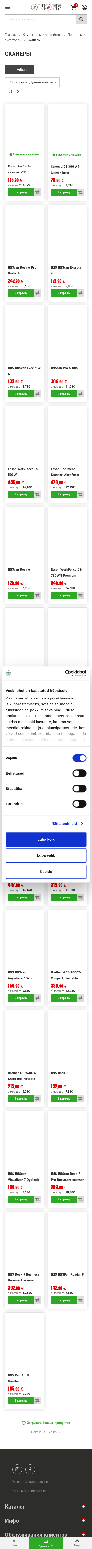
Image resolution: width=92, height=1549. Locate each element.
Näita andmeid (64, 823)
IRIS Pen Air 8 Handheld (18, 1378)
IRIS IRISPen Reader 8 (67, 1274)
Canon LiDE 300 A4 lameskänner (65, 169)
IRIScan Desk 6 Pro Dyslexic (22, 270)
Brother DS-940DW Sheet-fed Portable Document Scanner (22, 1079)
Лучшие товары (43, 82)
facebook (30, 1469)
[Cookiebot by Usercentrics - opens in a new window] (65, 673)
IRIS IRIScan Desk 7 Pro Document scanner (67, 1176)
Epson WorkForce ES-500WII (23, 472)
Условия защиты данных (30, 1481)
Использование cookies (29, 1490)
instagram (17, 1469)
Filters (19, 69)
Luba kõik (45, 839)
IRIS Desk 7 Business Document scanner (23, 1277)
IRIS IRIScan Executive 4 (24, 371)
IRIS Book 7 (59, 1073)
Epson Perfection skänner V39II (20, 169)
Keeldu (46, 871)
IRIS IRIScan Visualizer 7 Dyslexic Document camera (23, 1179)
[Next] (18, 91)
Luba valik (46, 855)
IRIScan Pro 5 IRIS (64, 368)
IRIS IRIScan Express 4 (66, 270)
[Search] (46, 19)
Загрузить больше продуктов (48, 1422)
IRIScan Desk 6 (19, 569)
